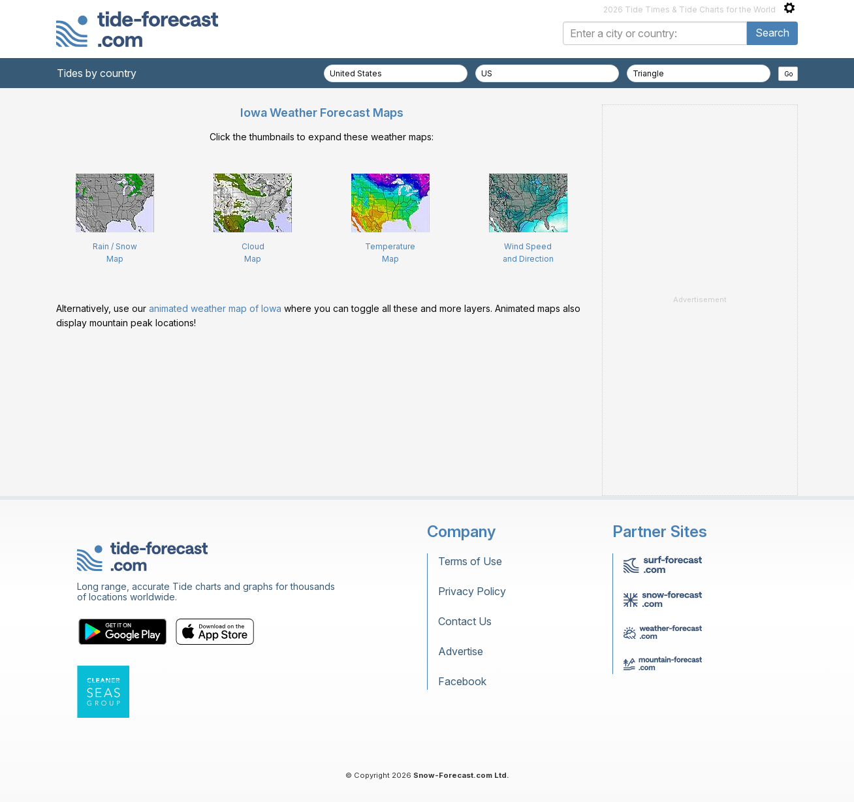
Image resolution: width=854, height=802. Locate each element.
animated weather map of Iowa (215, 308)
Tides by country (96, 73)
